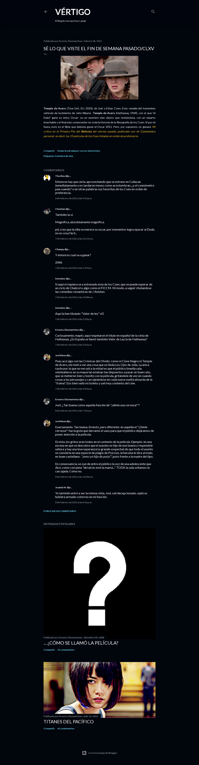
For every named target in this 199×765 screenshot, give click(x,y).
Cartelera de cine (64, 156)
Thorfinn (60, 176)
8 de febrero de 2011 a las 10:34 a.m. (74, 476)
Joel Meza (60, 355)
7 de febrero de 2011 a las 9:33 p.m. (73, 388)
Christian (60, 208)
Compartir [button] (49, 150)
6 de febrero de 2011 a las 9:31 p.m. (73, 198)
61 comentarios (66, 728)
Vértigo (73, 12)
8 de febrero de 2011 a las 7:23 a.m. (73, 410)
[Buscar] (153, 11)
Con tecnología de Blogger (99, 753)
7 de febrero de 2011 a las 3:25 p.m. (73, 344)
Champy (59, 249)
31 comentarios (66, 649)
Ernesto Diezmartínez (67, 329)
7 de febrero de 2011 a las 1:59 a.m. (73, 267)
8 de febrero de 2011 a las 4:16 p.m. (73, 502)
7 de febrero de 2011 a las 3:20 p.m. (73, 319)
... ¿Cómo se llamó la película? (81, 643)
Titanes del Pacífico (69, 721)
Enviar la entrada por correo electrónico (79, 150)
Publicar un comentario (60, 511)
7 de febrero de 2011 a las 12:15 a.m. (74, 238)
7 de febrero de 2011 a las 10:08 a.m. (74, 297)
